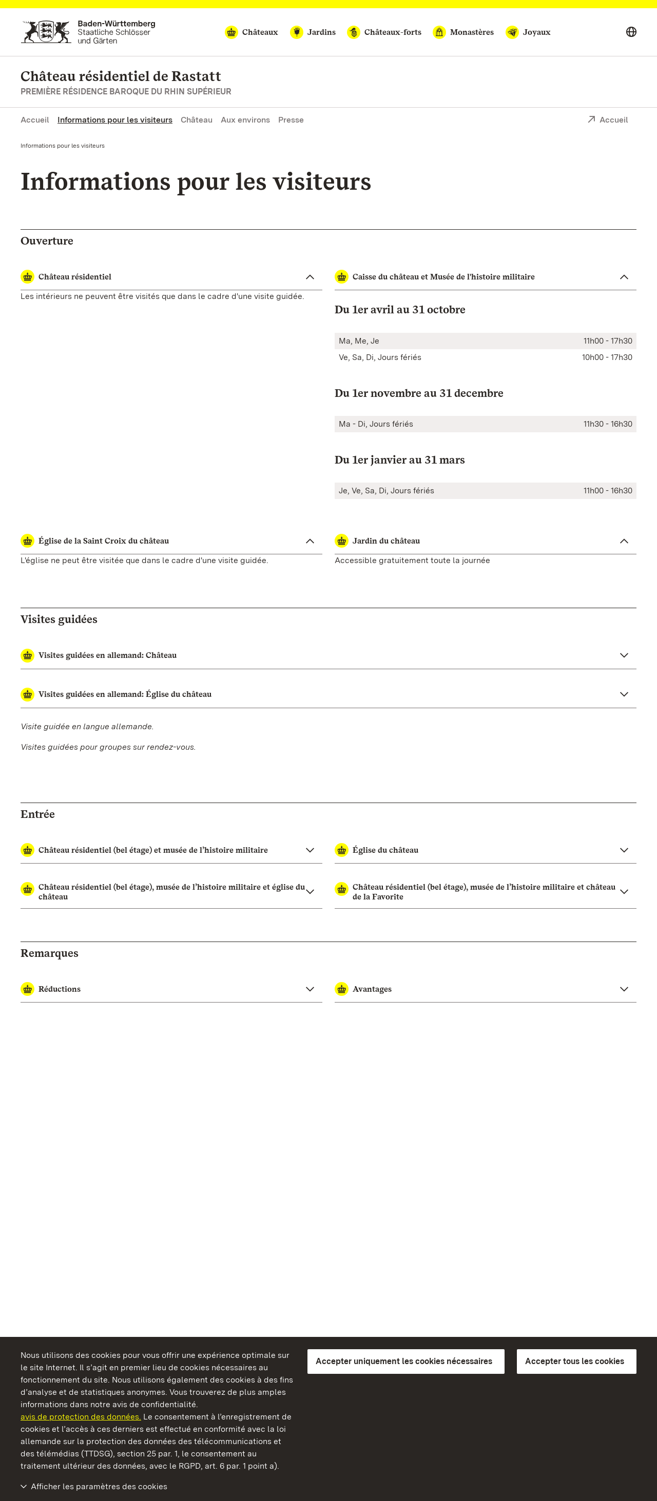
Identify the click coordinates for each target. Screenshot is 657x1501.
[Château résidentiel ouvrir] (171, 277)
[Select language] (631, 32)
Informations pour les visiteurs (114, 120)
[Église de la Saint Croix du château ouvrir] (171, 541)
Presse (291, 120)
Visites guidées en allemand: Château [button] (99, 656)
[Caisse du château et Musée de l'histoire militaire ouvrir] (485, 277)
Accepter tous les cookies (574, 1361)
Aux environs (245, 120)
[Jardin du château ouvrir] (485, 541)
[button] (171, 850)
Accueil (35, 120)
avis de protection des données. (81, 1417)
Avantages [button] (363, 989)
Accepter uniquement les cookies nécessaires (404, 1361)
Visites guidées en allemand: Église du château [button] (116, 695)
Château (196, 120)
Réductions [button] (51, 989)
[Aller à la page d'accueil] (88, 32)
